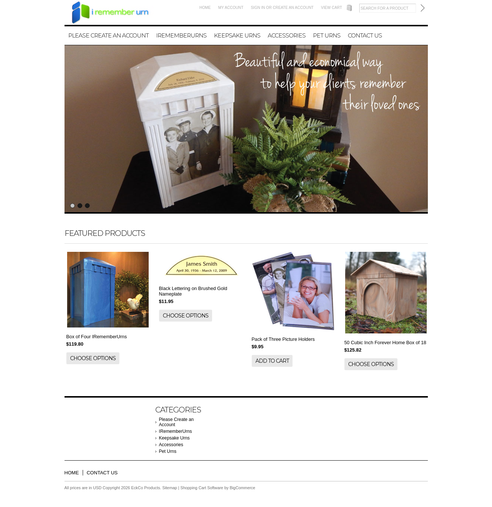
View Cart (331, 8)
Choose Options (93, 358)
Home (205, 8)
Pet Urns (326, 35)
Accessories (287, 35)
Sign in (258, 8)
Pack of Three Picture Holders (283, 339)
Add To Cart (272, 361)
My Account (230, 8)
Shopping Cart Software (201, 487)
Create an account (293, 8)
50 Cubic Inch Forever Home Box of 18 (385, 342)
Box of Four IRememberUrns (96, 336)
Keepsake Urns (237, 35)
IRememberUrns (181, 35)
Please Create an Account (108, 35)
